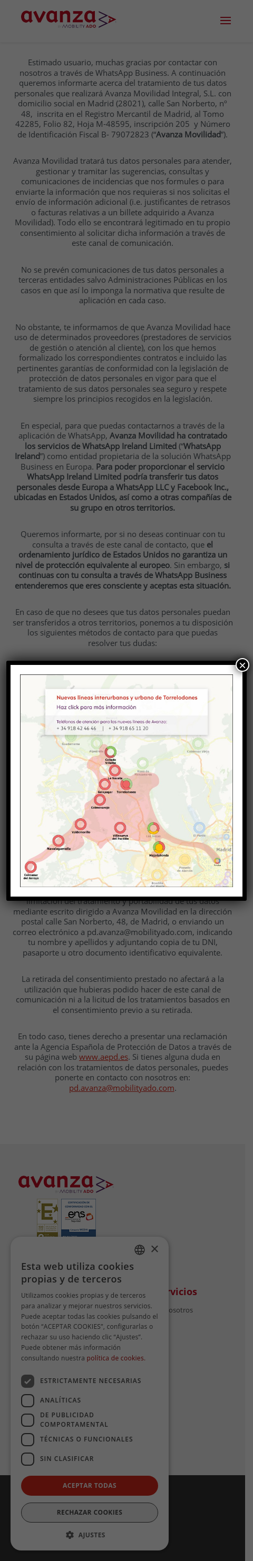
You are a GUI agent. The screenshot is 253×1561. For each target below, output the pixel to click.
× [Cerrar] (242, 665)
